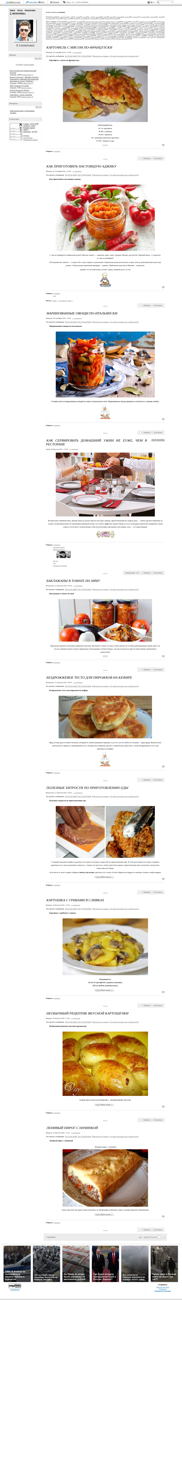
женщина (100, 35)
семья (86, 25)
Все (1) (38, 107)
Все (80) (38, 58)
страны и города (51, 25)
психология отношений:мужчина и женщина (90, 26)
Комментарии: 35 (27, 97)
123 (140, 1237)
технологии (147, 23)
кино (149, 32)
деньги (62, 37)
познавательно (75, 28)
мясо (160, 17)
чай (106, 21)
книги (121, 32)
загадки (159, 34)
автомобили (78, 39)
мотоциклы (57, 31)
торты (77, 17)
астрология (56, 39)
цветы (134, 21)
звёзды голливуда (131, 34)
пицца (112, 17)
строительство (158, 23)
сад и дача (148, 25)
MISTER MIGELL (11, 13)
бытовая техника (138, 37)
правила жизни (141, 26)
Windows (108, 39)
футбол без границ (89, 23)
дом (149, 35)
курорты (55, 32)
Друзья (20, 10)
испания (158, 32)
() (137, 573)
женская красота (130, 35)
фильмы (122, 23)
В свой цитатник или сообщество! (123, 56)
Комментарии (30, 10)
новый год (71, 29)
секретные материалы (98, 25)
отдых (125, 28)
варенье (107, 18)
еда (142, 35)
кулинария (56, 151)
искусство (49, 34)
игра (90, 34)
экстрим (79, 21)
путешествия (67, 26)
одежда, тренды (144, 28)
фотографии (103, 23)
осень (133, 28)
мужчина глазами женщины (146, 29)
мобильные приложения (91, 31)
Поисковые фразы (30, 140)
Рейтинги (56, 2)
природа (120, 26)
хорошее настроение (146, 21)
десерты (93, 18)
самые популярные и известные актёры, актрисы (125, 25)
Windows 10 (98, 39)
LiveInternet (13, 2)
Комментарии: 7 (26, 88)
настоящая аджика (65, 300)
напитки (152, 17)
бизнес (48, 39)
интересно (81, 34)
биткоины (159, 37)
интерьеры (60, 34)
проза (111, 26)
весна (126, 37)
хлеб (71, 17)
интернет (71, 34)
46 (156, 1237)
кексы (75, 18)
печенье (135, 17)
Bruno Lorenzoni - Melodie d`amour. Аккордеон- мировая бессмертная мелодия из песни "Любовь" (24, 79)
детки (53, 37)
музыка (111, 29)
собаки (78, 25)
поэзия (152, 26)
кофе (83, 32)
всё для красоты (106, 37)
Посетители (27, 138)
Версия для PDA (163, 1287)
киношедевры (139, 32)
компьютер (111, 32)
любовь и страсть (144, 31)
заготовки (84, 18)
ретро (48, 26)
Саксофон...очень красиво (21, 95)
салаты (98, 17)
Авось (68, 2)
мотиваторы (67, 31)
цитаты (126, 21)
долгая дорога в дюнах (19, 90)
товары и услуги (134, 23)
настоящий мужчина (85, 29)
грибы (101, 18)
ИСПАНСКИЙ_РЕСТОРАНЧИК (78, 56)
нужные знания (57, 29)
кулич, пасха (67, 18)
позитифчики (88, 28)
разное (56, 26)
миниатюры (120, 31)
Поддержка (149, 2)
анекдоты (67, 39)
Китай (130, 32)
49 (147, 1237)
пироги (127, 17)
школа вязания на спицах (94, 21)
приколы (130, 26)
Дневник (158, 440)
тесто (84, 17)
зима (97, 34)
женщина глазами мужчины (83, 35)
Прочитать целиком (101, 56)
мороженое (49, 18)
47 (153, 1237)
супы (91, 17)
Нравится (147, 158)
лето (47, 32)
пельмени (144, 17)
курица (57, 18)
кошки (75, 32)
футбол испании (61, 23)
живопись (66, 35)
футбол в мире (75, 23)
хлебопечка (63, 17)
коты (89, 32)
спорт (63, 25)
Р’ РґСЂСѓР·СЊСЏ (26, 45)
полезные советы (60, 28)
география (94, 37)
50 (145, 1237)
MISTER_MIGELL (121, 39)
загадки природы (147, 34)
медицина (131, 31)
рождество (158, 25)
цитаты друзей (115, 21)
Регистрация (33, 2)
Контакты (162, 1289)
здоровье (106, 34)
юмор (70, 21)
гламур (85, 37)
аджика (54, 300)
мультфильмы (100, 29)
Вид (152, 3)
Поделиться (158, 158)
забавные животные (52, 35)
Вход (43, 2)
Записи (12, 10)
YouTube (87, 39)
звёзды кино (117, 34)
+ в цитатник (77, 52)
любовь (158, 31)
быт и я (149, 37)
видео (118, 37)
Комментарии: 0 (27, 75)
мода (77, 31)
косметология (100, 32)
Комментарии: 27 (28, 92)
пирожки (119, 17)
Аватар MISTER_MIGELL (24, 30)
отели (118, 28)
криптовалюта (65, 32)
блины (115, 18)
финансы (114, 23)
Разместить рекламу (163, 1291)
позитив (99, 28)
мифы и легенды (107, 31)
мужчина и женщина (125, 29)
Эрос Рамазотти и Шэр (19, 86)
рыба (105, 17)
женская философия (114, 35)
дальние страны (73, 37)
